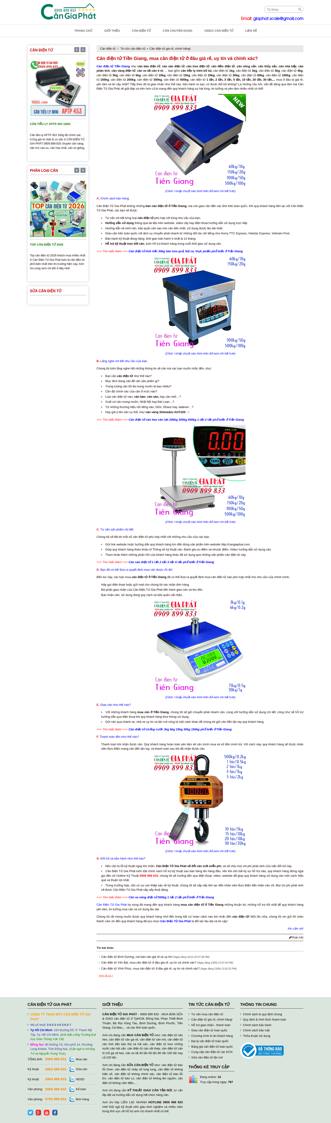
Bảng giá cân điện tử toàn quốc (212, 1046)
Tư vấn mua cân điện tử (207, 1014)
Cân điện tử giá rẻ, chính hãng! (170, 48)
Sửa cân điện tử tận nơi (207, 1057)
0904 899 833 (55, 1079)
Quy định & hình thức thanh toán (264, 1019)
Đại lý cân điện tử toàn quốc (210, 1041)
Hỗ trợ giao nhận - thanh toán (210, 1025)
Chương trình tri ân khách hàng (212, 1036)
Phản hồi (296, 937)
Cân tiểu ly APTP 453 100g (50, 124)
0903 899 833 (55, 1069)
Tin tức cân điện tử (133, 48)
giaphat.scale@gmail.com (278, 19)
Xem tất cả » (106, 975)
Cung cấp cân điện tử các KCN (211, 1052)
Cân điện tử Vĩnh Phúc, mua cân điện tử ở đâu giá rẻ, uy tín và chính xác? (150, 968)
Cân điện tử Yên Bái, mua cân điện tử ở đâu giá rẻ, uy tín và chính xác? (148, 962)
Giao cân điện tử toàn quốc (209, 1030)
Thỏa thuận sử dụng (256, 1036)
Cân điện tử (108, 48)
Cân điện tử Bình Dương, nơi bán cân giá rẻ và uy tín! (136, 957)
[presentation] (77, 50)
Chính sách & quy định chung (262, 1014)
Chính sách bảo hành (257, 1025)
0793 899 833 (55, 1099)
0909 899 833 (55, 1059)
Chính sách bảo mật (256, 1030)
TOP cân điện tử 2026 (46, 244)
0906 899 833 (55, 1089)
